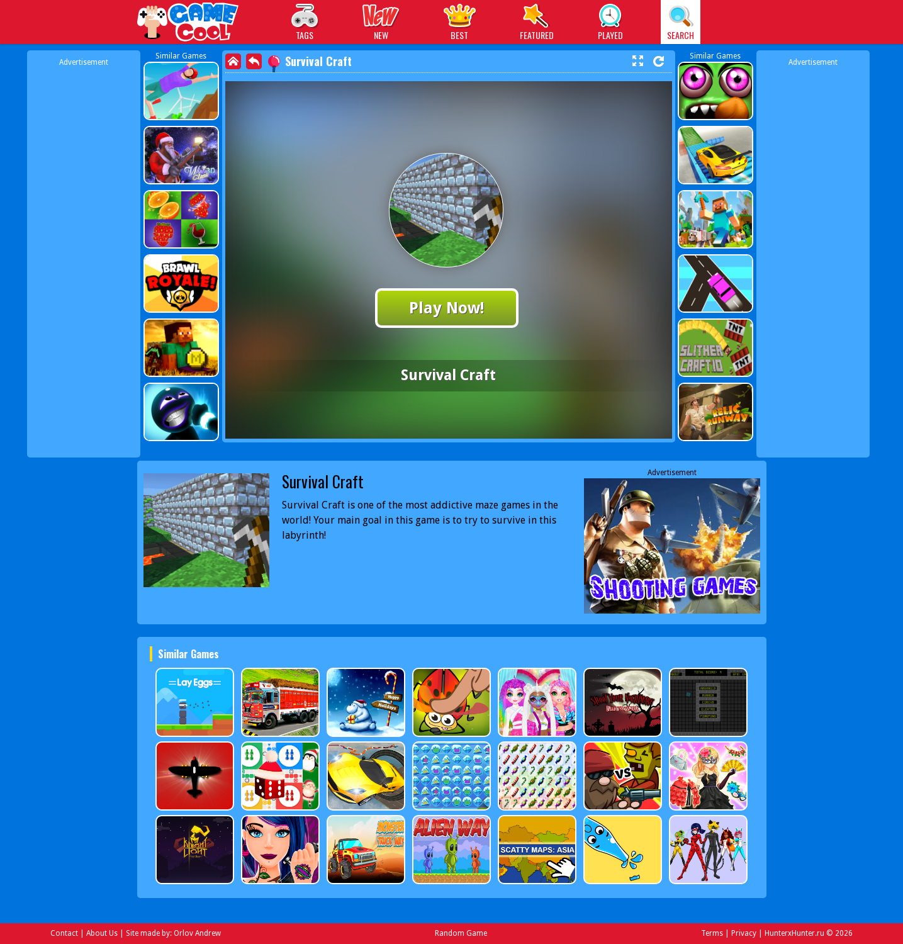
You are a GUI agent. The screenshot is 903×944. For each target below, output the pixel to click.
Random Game (461, 933)
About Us (102, 933)
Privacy (743, 933)
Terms (712, 933)
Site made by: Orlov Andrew (173, 933)
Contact (64, 933)
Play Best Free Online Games (188, 24)
